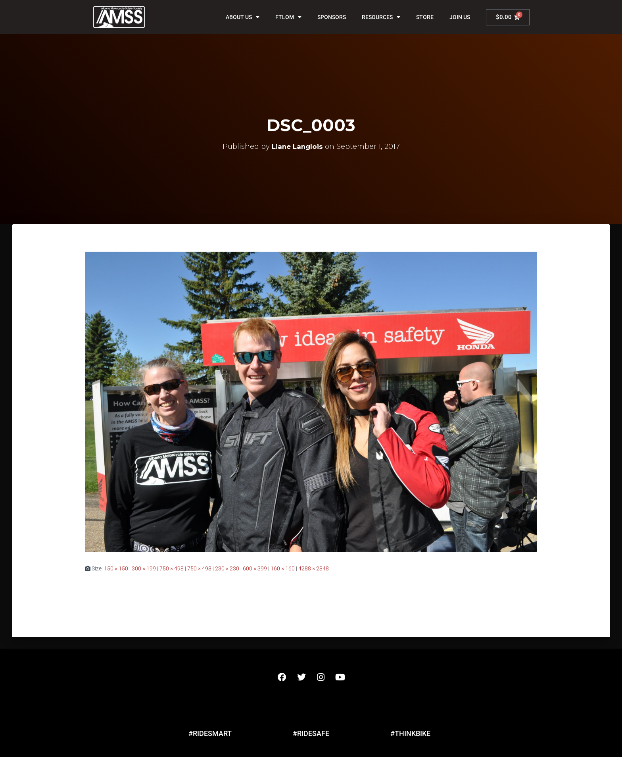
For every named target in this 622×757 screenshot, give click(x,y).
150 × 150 (116, 568)
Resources (381, 17)
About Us (242, 17)
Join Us (459, 17)
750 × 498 (171, 568)
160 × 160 (283, 568)
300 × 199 (144, 568)
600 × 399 (255, 568)
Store (425, 17)
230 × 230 (227, 568)
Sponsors (331, 17)
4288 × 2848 (313, 568)
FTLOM (288, 17)
